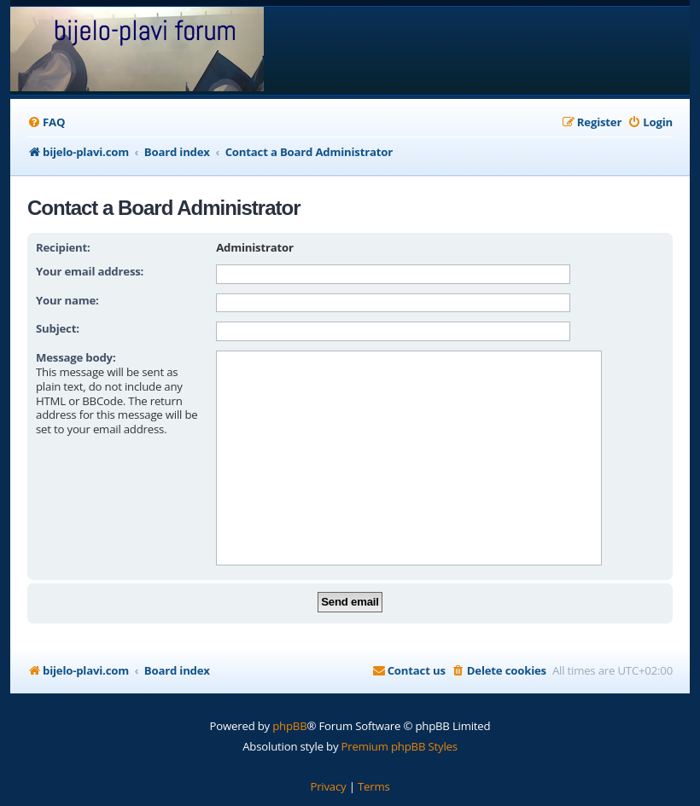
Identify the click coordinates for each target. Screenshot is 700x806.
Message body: (76, 357)
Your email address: (89, 271)
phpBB (289, 726)
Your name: (67, 300)
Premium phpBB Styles (399, 746)
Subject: (57, 328)
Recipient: (63, 247)
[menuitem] (46, 122)
